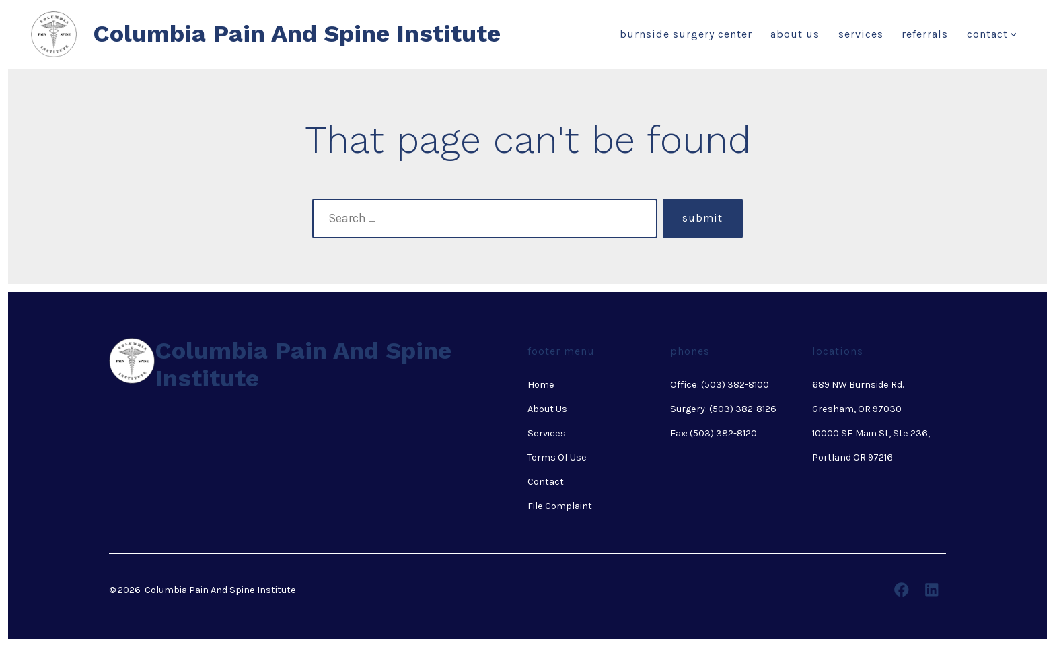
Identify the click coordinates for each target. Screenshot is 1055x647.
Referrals (925, 34)
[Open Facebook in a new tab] (901, 590)
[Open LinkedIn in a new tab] (932, 590)
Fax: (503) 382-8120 (713, 433)
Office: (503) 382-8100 (719, 384)
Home (541, 384)
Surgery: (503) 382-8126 (723, 409)
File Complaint (560, 506)
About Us (795, 34)
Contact (992, 34)
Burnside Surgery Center (686, 34)
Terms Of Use (557, 457)
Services (860, 34)
